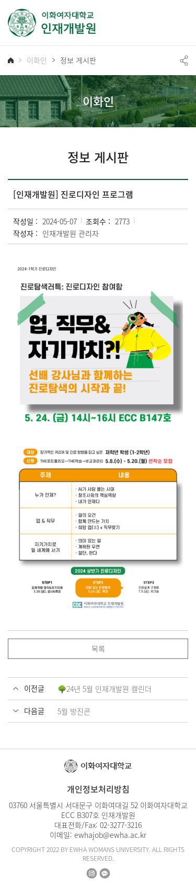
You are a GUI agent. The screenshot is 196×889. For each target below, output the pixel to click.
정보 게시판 (78, 60)
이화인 (37, 60)
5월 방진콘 (73, 711)
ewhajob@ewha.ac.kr (110, 835)
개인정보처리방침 (98, 789)
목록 (98, 648)
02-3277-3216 (121, 825)
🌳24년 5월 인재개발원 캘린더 (104, 688)
